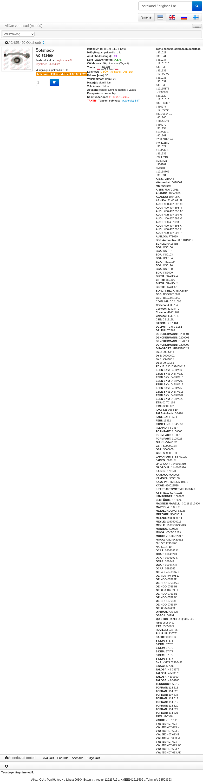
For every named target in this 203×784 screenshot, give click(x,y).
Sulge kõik (93, 758)
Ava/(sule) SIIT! (131, 100)
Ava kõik (48, 758)
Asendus (77, 758)
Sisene (146, 17)
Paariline (63, 758)
